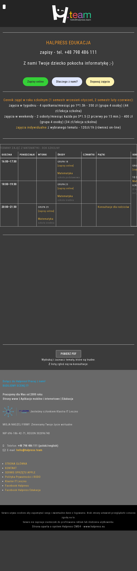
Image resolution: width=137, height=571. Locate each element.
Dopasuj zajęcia (100, 81)
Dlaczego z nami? (67, 81)
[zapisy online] (66, 165)
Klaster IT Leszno (16, 481)
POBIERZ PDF (68, 353)
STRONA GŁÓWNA (16, 463)
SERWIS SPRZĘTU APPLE (20, 472)
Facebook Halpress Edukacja (23, 490)
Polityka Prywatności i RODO (23, 477)
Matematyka (65, 173)
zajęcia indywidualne (32, 127)
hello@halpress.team (29, 450)
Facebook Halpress (17, 485)
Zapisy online (35, 81)
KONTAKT (11, 468)
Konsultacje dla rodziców (113, 207)
